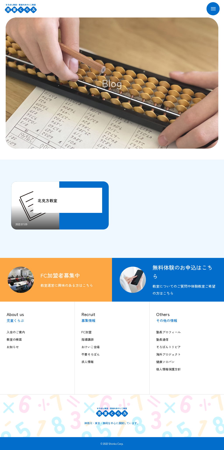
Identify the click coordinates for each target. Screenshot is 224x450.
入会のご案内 (16, 332)
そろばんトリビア (168, 346)
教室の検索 (14, 339)
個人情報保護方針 (168, 369)
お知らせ (13, 346)
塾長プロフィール (168, 332)
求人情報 (87, 361)
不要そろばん (90, 354)
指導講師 (87, 339)
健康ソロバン (165, 361)
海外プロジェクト (168, 354)
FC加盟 (86, 332)
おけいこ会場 (90, 346)
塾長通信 (162, 339)
